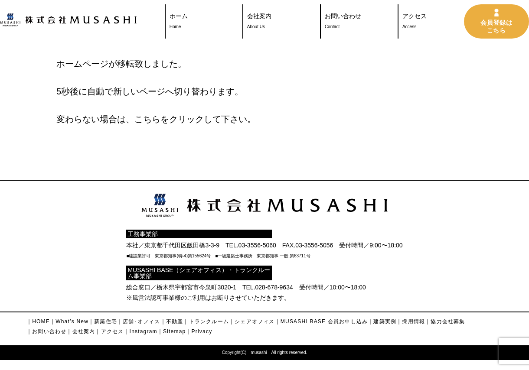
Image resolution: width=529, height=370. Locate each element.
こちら (147, 119)
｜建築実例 (382, 321)
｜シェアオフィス (252, 321)
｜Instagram (140, 331)
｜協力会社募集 (445, 321)
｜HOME (38, 321)
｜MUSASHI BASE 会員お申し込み (321, 321)
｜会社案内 (80, 331)
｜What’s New (69, 321)
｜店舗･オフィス (138, 321)
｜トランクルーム (206, 321)
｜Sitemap (171, 331)
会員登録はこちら (496, 26)
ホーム (179, 22)
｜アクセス (109, 331)
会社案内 (259, 22)
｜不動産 (171, 321)
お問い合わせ (343, 22)
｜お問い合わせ (46, 331)
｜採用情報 (410, 321)
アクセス (414, 22)
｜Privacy (199, 331)
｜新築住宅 (102, 321)
